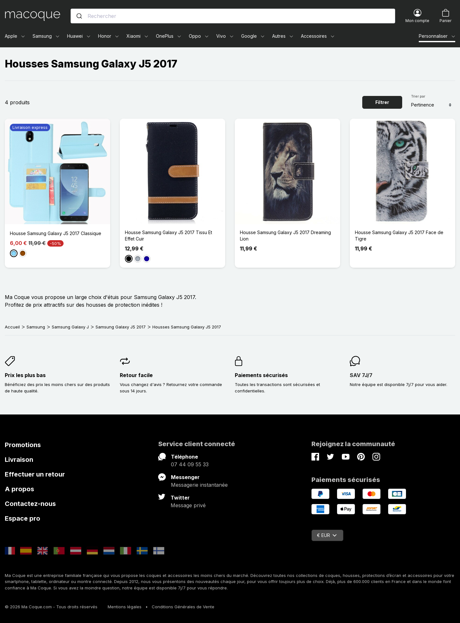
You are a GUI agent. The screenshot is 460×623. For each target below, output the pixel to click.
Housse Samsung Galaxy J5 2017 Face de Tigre (399, 235)
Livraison (19, 459)
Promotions (23, 445)
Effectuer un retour (35, 474)
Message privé (188, 505)
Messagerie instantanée (199, 485)
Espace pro (22, 518)
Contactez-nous (30, 504)
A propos (19, 489)
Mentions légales (125, 606)
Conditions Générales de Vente (183, 606)
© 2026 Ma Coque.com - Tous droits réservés (51, 606)
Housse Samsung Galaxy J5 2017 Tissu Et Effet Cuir (168, 235)
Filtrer (382, 102)
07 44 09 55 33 (190, 464)
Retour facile (136, 375)
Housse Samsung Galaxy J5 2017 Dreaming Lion (285, 235)
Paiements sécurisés (261, 375)
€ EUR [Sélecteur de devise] (327, 535)
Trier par (418, 96)
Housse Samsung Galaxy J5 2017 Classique (55, 233)
